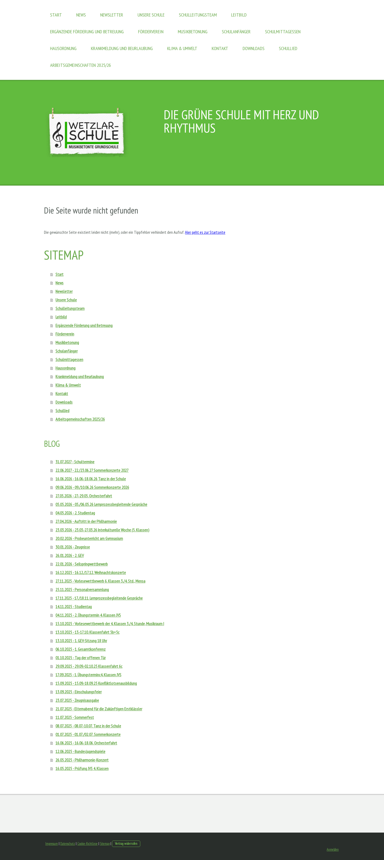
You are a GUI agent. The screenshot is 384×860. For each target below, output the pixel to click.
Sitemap (105, 843)
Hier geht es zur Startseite (205, 232)
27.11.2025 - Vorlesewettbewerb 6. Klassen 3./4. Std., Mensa (100, 581)
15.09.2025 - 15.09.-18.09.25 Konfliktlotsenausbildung (96, 683)
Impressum (51, 843)
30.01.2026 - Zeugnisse (72, 547)
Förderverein (150, 31)
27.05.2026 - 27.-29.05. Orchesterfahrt (83, 495)
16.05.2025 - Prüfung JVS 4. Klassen (82, 768)
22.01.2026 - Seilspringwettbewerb (81, 564)
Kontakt (220, 48)
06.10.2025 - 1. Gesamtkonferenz (80, 649)
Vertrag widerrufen (126, 843)
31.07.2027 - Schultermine (74, 461)
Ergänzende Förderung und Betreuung (87, 31)
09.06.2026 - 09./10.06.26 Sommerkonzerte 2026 (92, 487)
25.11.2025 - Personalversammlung (82, 589)
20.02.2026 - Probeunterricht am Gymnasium (89, 538)
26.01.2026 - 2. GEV (69, 555)
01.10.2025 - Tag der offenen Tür (80, 657)
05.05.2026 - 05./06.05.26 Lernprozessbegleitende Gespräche (101, 504)
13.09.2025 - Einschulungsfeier (78, 691)
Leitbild (239, 15)
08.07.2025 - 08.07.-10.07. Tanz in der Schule (88, 725)
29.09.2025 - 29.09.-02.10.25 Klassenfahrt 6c (88, 666)
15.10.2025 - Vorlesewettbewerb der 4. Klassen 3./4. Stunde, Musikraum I (109, 623)
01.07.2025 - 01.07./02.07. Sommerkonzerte (88, 734)
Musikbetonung (192, 31)
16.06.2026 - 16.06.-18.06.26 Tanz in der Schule (90, 478)
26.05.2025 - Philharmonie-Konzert (82, 760)
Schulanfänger (236, 31)
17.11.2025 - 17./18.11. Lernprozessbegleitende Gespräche (99, 598)
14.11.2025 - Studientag (73, 606)
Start (56, 15)
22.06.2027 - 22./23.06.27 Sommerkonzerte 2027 (92, 470)
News (81, 15)
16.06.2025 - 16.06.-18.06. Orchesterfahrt (86, 743)
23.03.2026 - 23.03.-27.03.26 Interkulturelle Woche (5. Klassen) (102, 530)
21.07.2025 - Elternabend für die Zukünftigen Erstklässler (98, 708)
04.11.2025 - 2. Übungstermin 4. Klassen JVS (88, 615)
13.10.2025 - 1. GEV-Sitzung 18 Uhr (81, 640)
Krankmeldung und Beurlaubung (122, 48)
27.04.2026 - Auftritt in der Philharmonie (86, 521)
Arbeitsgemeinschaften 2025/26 (80, 65)
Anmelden (333, 849)
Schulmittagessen (283, 31)
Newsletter (111, 15)
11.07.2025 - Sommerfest (74, 717)
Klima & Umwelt (182, 48)
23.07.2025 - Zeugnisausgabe (77, 700)
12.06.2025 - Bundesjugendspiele (80, 751)
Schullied (288, 48)
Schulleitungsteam (198, 15)
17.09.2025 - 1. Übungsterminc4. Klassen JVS (88, 674)
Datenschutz (67, 843)
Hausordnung (63, 48)
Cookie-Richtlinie (87, 843)
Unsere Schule (151, 15)
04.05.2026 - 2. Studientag (75, 512)
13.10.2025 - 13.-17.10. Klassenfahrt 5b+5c (87, 632)
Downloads (254, 48)
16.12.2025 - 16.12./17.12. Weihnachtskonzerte (90, 572)
